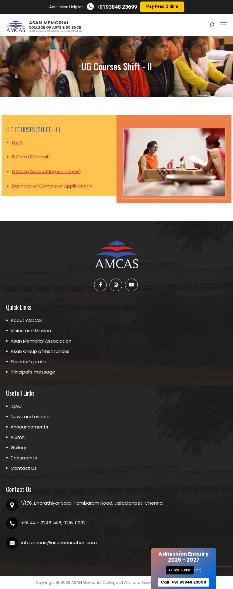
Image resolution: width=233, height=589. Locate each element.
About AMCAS (26, 320)
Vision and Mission (31, 330)
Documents (24, 458)
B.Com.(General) (31, 157)
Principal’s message (33, 372)
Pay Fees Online (162, 6)
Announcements (29, 427)
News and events (30, 416)
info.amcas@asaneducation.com (59, 542)
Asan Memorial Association (41, 341)
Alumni (18, 437)
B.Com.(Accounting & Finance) (46, 171)
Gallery (18, 447)
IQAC (16, 406)
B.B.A (17, 142)
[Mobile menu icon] (223, 25)
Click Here (180, 570)
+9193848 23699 (116, 7)
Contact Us (24, 468)
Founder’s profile (29, 361)
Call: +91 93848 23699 (183, 582)
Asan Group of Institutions (40, 351)
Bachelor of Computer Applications (52, 186)
